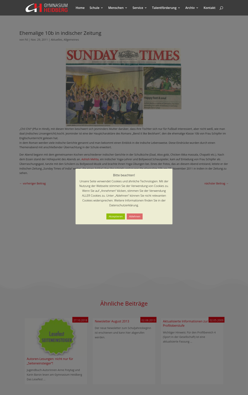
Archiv (190, 8)
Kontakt (209, 8)
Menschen (116, 8)
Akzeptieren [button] (116, 216)
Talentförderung (164, 8)
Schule (94, 8)
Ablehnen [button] (134, 216)
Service (138, 8)
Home (80, 8)
